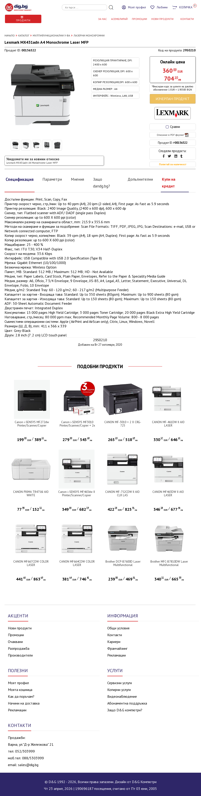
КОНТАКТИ (187, 19)
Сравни (173, 127)
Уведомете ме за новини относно (32, 160)
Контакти (114, 635)
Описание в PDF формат (172, 135)
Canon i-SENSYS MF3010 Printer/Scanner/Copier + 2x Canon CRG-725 (77, 425)
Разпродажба (18, 648)
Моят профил (18, 683)
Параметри (52, 179)
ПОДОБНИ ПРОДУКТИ (100, 366)
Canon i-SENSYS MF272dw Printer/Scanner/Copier (32, 423)
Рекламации (116, 655)
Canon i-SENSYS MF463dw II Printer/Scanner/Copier (76, 493)
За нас (102, 19)
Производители (20, 655)
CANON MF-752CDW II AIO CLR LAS (122, 493)
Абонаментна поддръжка (127, 703)
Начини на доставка (24, 703)
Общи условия (118, 628)
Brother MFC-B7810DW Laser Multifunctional (169, 563)
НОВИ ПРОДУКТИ (162, 19)
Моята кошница (20, 689)
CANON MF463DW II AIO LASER (168, 493)
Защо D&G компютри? (124, 710)
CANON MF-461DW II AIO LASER (168, 423)
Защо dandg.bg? (101, 183)
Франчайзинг (117, 648)
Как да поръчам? (21, 696)
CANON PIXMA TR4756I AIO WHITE (31, 493)
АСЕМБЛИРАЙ (119, 19)
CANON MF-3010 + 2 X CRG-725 (122, 423)
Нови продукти (20, 628)
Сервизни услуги (119, 683)
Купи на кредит (168, 183)
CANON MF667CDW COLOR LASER (31, 563)
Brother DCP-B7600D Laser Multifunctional (122, 563)
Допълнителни (140, 179)
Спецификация (19, 179)
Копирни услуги (119, 689)
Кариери (113, 641)
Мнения (77, 179)
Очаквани (15, 641)
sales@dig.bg (28, 764)
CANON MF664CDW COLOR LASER (77, 563)
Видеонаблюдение (122, 696)
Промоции (139, 19)
